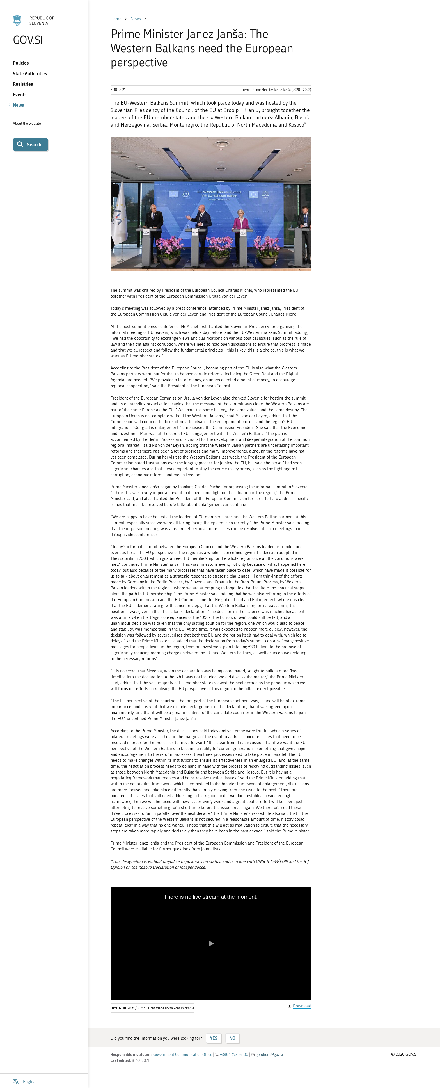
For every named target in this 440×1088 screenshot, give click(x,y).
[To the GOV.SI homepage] (44, 30)
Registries (23, 84)
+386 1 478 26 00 (234, 1054)
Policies (21, 63)
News (18, 105)
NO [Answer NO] (232, 1038)
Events (20, 94)
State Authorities (30, 73)
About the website (27, 123)
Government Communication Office (182, 1054)
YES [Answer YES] (213, 1038)
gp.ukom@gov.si (269, 1054)
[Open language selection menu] (24, 1081)
